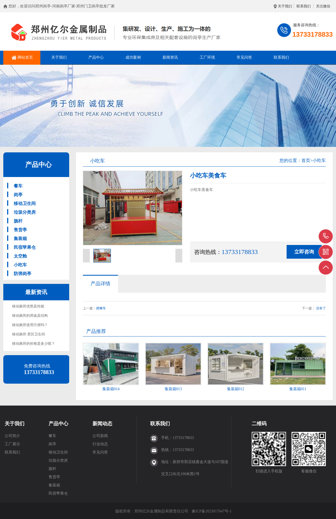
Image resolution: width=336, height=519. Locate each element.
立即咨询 (304, 252)
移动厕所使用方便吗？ (30, 325)
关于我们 (285, 6)
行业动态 (100, 444)
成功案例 (133, 57)
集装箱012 (235, 389)
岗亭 (18, 194)
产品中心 (96, 57)
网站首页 (25, 57)
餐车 (18, 186)
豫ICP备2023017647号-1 (211, 511)
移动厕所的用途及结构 (30, 315)
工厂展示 (12, 444)
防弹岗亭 (22, 273)
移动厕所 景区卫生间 (28, 334)
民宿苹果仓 (25, 247)
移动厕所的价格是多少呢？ (33, 343)
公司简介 (12, 436)
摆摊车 (101, 308)
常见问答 (244, 57)
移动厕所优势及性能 (28, 306)
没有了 (321, 308)
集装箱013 (173, 389)
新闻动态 (102, 423)
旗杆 (18, 221)
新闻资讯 (170, 57)
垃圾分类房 (25, 212)
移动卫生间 (25, 203)
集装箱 (20, 238)
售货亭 (20, 229)
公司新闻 (100, 436)
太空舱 (20, 256)
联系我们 (303, 6)
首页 (305, 160)
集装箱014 (111, 389)
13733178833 (326, 236)
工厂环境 (207, 57)
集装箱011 (297, 389)
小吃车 (20, 265)
